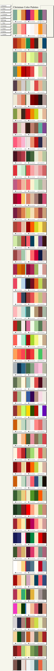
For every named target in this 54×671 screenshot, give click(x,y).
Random (4, 5)
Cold (3, 11)
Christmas (4, 14)
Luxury (4, 17)
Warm (3, 8)
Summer (4, 25)
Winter (4, 28)
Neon (3, 23)
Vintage (4, 20)
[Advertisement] (47, 21)
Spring (4, 31)
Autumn (4, 34)
